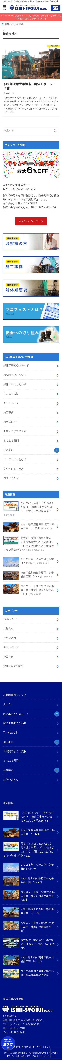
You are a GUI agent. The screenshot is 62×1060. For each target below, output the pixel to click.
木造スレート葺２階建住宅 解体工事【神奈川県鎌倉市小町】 (28, 926)
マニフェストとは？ (14, 459)
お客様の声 (9, 421)
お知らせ (8, 628)
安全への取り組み (13, 468)
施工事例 (8, 412)
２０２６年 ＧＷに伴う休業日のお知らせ (28, 562)
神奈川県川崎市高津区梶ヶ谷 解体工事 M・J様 (28, 960)
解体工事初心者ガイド (16, 365)
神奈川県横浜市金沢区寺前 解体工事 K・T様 (28, 912)
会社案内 (8, 449)
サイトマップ (44, 1047)
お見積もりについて (14, 374)
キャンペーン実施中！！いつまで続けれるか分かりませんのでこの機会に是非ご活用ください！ (32, 17)
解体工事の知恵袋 (13, 665)
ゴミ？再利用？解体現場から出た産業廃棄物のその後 (28, 973)
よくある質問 (11, 440)
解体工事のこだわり (14, 384)
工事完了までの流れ (14, 431)
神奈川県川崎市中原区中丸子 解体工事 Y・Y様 (29, 575)
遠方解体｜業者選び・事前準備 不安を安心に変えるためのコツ (28, 943)
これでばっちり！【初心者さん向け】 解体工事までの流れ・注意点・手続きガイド (28, 509)
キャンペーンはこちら (31, 221)
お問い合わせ (11, 478)
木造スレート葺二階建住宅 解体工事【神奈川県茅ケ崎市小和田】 (29, 590)
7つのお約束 (10, 393)
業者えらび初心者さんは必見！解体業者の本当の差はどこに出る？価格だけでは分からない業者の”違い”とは (28, 543)
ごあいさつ (9, 637)
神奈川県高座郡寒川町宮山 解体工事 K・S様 (29, 527)
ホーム (7, 704)
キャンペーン (11, 403)
